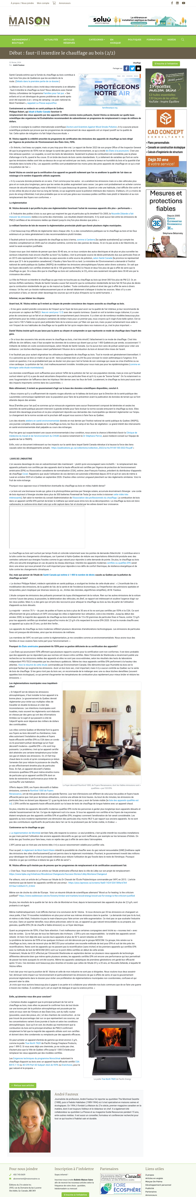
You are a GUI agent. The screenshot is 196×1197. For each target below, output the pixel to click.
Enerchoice (67, 1065)
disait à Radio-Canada (39, 111)
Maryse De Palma (153, 1181)
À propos (149, 1175)
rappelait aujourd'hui (42, 103)
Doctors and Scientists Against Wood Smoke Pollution (91, 127)
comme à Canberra (86, 239)
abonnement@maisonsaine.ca (26, 1179)
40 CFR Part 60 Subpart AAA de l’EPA (40, 1065)
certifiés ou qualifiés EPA (119, 563)
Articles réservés (69, 41)
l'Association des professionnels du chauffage (95, 497)
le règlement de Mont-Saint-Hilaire (38, 850)
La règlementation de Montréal (25, 833)
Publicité (149, 1188)
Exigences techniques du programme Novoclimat (36, 1058)
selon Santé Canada (102, 258)
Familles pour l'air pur (54, 93)
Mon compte (43, 3)
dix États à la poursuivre (117, 150)
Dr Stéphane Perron (92, 436)
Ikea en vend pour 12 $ (52, 312)
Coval (25, 474)
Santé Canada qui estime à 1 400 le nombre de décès (69, 575)
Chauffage (137, 63)
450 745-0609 (19, 1175)
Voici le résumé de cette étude (32, 665)
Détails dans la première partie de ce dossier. (37, 81)
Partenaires (151, 1191)
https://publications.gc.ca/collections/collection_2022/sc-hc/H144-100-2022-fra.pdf (92, 448)
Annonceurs (151, 1195)
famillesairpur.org (109, 108)
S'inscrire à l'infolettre (166, 63)
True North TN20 (109, 1079)
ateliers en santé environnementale (42, 420)
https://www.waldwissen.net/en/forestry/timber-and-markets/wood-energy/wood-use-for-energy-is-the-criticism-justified (77, 895)
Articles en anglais (154, 1178)
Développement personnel (158, 1185)
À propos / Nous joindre (22, 3)
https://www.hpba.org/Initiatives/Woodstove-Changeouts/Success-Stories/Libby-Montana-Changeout (58, 874)
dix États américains (28, 646)
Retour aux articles (23, 1085)
